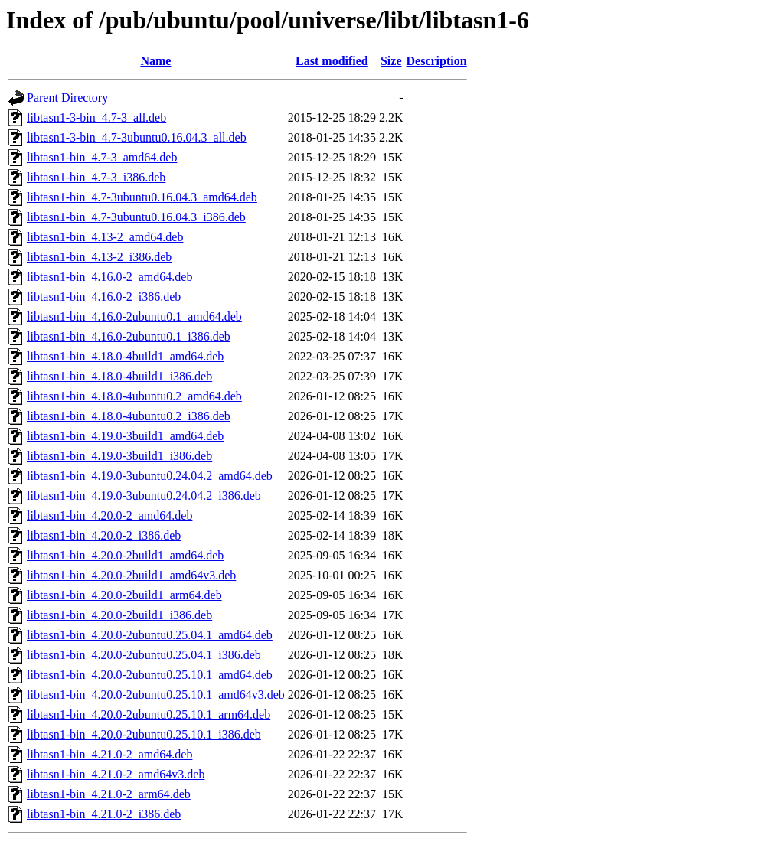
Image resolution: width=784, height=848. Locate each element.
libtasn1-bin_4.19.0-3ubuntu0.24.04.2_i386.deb (144, 495)
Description (437, 60)
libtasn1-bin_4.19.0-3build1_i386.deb (119, 455)
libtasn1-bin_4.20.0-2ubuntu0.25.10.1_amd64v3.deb (156, 694)
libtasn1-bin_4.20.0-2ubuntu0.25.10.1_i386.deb (144, 734)
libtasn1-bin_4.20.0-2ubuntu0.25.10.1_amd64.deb (150, 674)
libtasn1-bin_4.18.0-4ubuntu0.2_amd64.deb (134, 396)
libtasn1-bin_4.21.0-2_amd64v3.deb (115, 774)
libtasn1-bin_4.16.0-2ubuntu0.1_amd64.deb (134, 316)
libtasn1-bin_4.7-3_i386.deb (96, 177)
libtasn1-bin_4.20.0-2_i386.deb (104, 535)
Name (155, 60)
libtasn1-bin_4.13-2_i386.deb (99, 256)
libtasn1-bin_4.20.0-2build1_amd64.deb (125, 555)
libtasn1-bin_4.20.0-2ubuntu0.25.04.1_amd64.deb (150, 634)
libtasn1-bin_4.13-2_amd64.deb (105, 236)
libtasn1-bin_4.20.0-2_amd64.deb (109, 515)
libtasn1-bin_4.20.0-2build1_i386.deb (119, 614)
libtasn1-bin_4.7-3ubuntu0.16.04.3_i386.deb (136, 216)
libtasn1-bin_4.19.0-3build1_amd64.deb (125, 435)
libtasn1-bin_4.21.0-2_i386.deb (104, 813)
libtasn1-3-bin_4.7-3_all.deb (96, 117)
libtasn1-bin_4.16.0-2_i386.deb (104, 296)
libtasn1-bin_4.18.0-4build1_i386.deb (119, 376)
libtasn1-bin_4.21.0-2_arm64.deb (109, 794)
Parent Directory (67, 97)
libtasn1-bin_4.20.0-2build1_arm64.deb (124, 595)
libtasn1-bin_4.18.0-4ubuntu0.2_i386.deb (128, 415)
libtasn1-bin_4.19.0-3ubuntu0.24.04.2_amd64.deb (150, 475)
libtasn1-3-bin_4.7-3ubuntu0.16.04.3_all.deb (137, 137)
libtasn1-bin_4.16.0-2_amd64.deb (109, 276)
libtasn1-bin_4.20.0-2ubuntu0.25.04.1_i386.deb (144, 654)
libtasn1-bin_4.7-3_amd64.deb (102, 157)
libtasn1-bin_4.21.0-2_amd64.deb (109, 754)
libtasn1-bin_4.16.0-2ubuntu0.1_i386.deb (128, 336)
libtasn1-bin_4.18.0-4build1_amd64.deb (125, 356)
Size (391, 60)
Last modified (332, 60)
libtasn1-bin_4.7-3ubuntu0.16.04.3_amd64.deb (142, 197)
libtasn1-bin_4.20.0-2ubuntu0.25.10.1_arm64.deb (148, 714)
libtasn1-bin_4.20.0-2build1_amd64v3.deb (131, 575)
